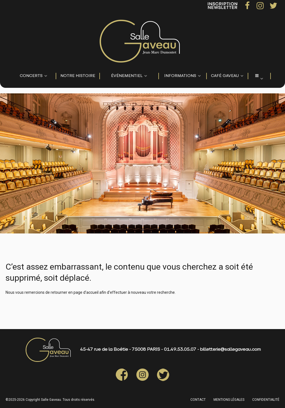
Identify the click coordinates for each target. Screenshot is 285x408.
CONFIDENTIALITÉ (265, 400)
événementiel (126, 76)
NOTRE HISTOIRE (77, 76)
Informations (180, 76)
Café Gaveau (225, 76)
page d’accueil (86, 292)
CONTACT (198, 400)
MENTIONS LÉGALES (228, 400)
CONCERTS (31, 76)
